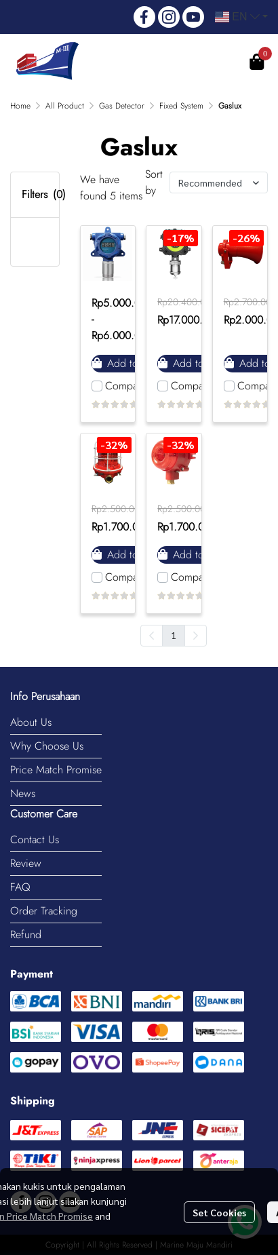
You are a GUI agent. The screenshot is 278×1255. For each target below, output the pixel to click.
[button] (241, 17)
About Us (31, 722)
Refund (25, 934)
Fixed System (181, 106)
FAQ (20, 887)
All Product (64, 106)
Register (209, 62)
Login (149, 62)
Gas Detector (121, 106)
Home (20, 106)
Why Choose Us (46, 746)
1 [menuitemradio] (173, 635)
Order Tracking (43, 911)
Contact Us (34, 839)
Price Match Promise (56, 769)
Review (25, 863)
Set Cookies (219, 1212)
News (22, 793)
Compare (125, 385)
